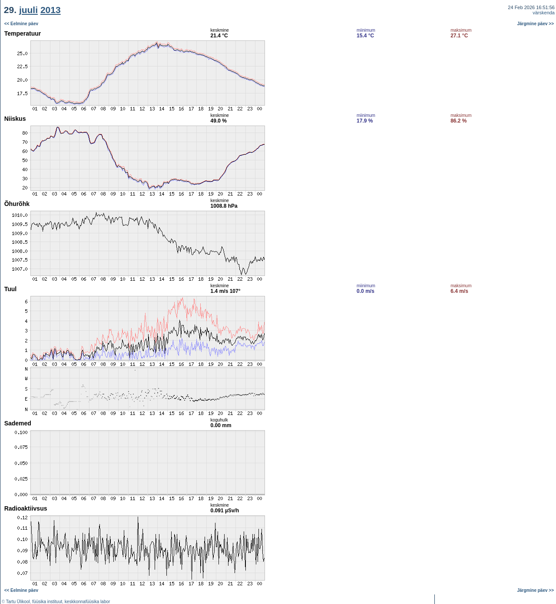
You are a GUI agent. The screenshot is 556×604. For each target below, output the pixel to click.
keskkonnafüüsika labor (87, 601)
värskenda (544, 12)
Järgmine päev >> (535, 23)
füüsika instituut (47, 601)
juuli (28, 10)
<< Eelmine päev (21, 23)
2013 (50, 10)
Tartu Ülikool (18, 601)
